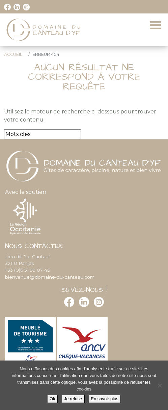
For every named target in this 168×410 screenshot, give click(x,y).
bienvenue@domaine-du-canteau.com (49, 277)
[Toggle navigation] (155, 26)
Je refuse (73, 398)
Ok (52, 398)
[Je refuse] (159, 385)
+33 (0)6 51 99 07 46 (27, 270)
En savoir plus (104, 398)
